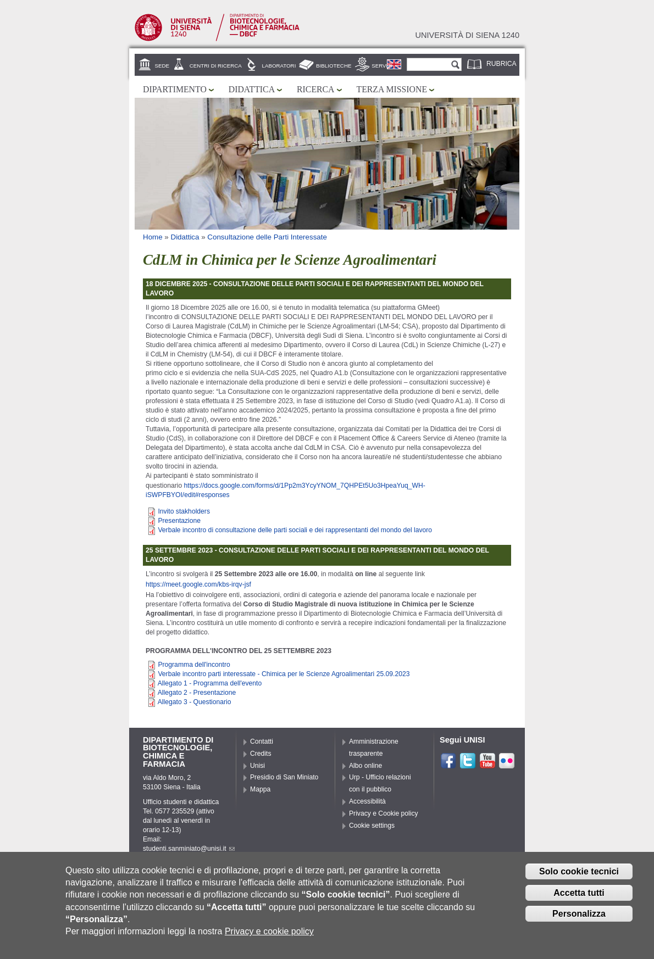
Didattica (252, 89)
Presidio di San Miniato (284, 777)
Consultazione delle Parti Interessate (267, 237)
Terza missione (392, 89)
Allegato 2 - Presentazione (197, 692)
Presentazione (179, 521)
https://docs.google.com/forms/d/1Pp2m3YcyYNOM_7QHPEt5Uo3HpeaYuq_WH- (304, 485)
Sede (162, 66)
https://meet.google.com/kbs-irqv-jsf (198, 584)
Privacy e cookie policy (269, 937)
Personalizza (579, 919)
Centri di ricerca (216, 66)
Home (153, 237)
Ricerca (315, 89)
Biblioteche (333, 66)
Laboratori (279, 66)
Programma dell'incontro (194, 664)
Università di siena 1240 (467, 35)
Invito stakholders (184, 511)
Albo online (365, 766)
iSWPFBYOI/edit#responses (188, 495)
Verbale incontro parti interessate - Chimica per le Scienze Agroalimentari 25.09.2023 (283, 674)
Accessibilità (367, 801)
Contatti (261, 741)
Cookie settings (372, 825)
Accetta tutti (578, 898)
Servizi (382, 66)
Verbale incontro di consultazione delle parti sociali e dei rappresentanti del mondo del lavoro (295, 530)
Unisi (257, 766)
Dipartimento (175, 89)
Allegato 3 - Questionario (194, 702)
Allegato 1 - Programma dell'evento (210, 683)
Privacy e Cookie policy (383, 813)
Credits (260, 753)
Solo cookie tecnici (579, 877)
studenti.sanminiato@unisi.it (189, 848)
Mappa (260, 789)
